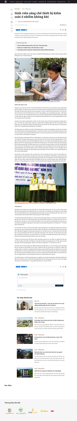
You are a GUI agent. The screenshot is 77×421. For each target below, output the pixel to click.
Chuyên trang (27, 1)
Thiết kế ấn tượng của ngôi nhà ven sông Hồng (47, 371)
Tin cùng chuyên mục (24, 298)
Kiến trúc (36, 301)
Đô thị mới (17, 8)
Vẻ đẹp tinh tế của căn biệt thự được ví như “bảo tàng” (48, 338)
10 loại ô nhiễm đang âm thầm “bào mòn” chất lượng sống (32, 45)
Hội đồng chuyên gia (51, 1)
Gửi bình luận (59, 285)
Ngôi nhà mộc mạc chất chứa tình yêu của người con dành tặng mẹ (48, 353)
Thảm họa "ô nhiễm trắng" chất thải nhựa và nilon (30, 47)
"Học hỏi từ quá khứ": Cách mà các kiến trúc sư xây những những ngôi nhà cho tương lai (49, 304)
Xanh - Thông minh (26, 8)
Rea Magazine (42, 1)
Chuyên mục (19, 1)
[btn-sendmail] (65, 30)
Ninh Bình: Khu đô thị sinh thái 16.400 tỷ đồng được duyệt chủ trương (49, 321)
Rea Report (34, 1)
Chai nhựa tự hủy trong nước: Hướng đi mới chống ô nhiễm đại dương (35, 49)
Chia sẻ (18, 266)
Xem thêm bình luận (21, 290)
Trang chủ (12, 1)
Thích (23, 29)
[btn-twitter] (63, 30)
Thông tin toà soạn (61, 1)
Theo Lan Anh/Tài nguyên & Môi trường (28, 21)
